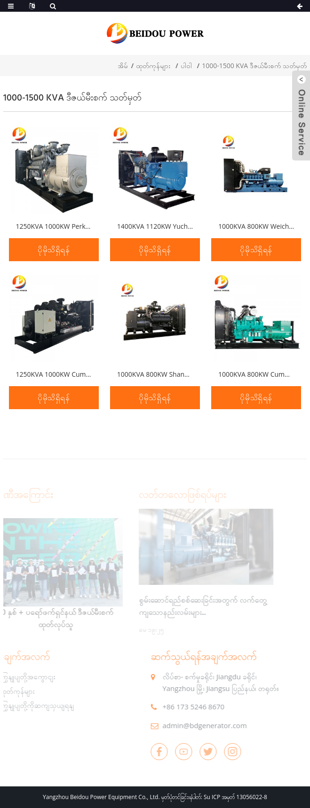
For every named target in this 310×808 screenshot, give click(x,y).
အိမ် (123, 65)
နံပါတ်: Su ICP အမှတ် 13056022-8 (228, 797)
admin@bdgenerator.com (193, 725)
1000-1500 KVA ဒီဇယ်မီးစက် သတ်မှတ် (254, 65)
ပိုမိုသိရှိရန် (54, 249)
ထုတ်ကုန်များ (153, 65)
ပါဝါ (186, 65)
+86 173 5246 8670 (182, 706)
